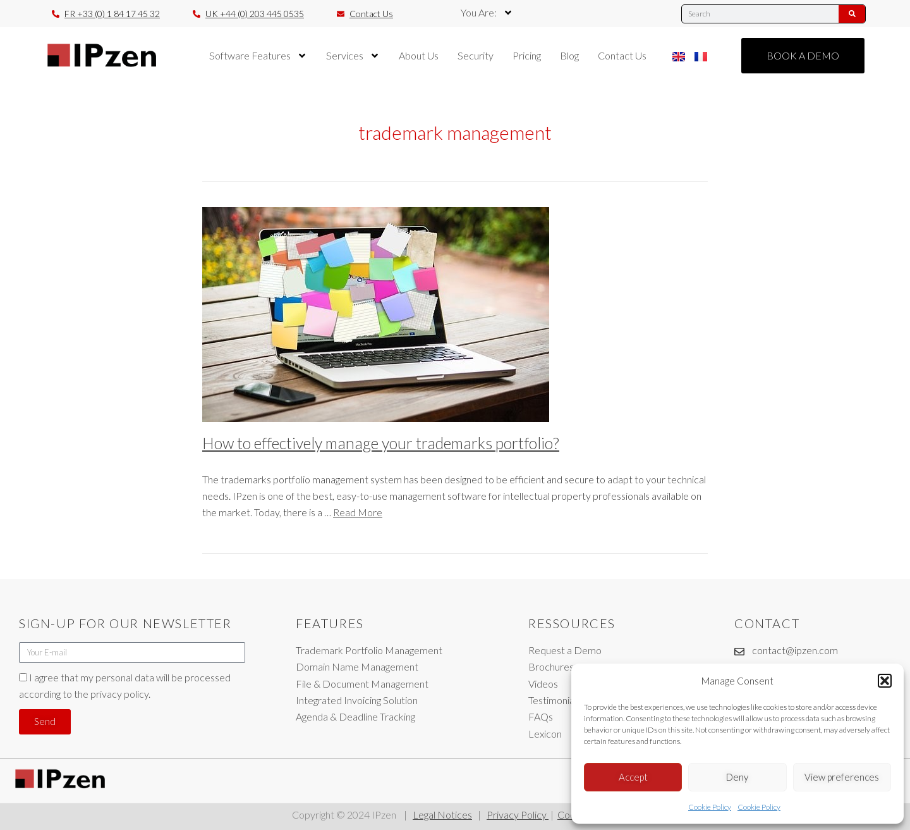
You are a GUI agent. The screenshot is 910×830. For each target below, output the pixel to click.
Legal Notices (442, 814)
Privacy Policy (518, 814)
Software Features (258, 55)
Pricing (527, 55)
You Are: (487, 12)
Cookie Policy (709, 807)
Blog (569, 55)
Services (353, 55)
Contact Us (622, 55)
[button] (884, 680)
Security (476, 55)
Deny (737, 777)
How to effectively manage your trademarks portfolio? (380, 442)
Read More (357, 512)
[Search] (852, 14)
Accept (633, 777)
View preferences (841, 777)
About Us (419, 55)
